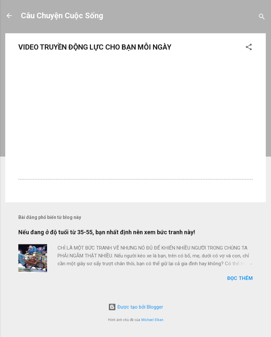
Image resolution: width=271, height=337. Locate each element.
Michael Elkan (152, 320)
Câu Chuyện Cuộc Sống (62, 15)
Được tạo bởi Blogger (135, 307)
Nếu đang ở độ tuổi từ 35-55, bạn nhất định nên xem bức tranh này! (106, 232)
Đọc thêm (240, 278)
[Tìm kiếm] (262, 18)
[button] (249, 48)
